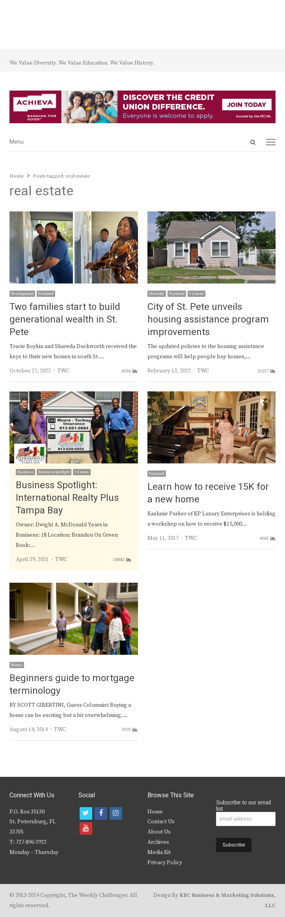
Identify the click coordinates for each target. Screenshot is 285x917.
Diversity (156, 293)
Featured (46, 293)
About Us (159, 831)
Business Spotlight (54, 472)
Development (22, 293)
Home (155, 811)
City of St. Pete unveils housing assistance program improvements (208, 319)
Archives (158, 842)
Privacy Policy (164, 862)
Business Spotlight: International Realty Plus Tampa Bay (67, 497)
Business (25, 472)
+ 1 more (196, 293)
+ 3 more (82, 472)
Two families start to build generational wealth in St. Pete (64, 319)
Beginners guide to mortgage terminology (71, 684)
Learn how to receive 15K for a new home (208, 493)
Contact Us (161, 821)
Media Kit (159, 852)
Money (16, 665)
